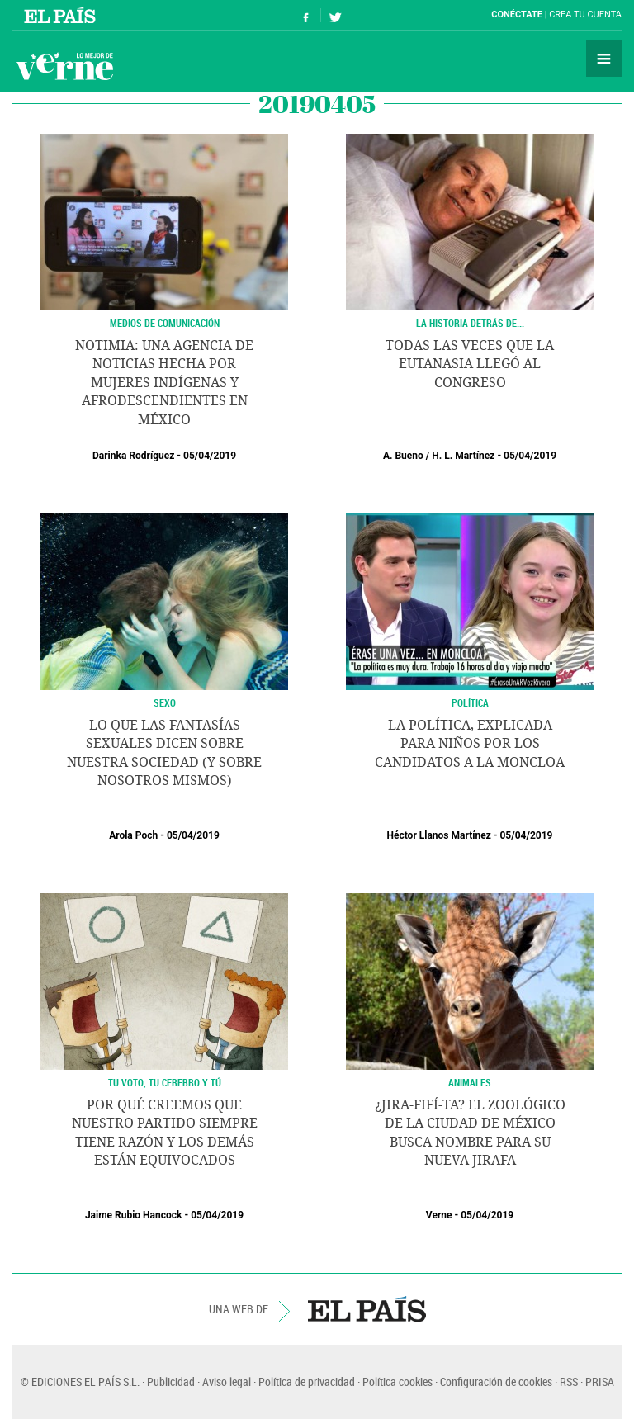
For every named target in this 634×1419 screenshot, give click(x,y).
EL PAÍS (367, 1309)
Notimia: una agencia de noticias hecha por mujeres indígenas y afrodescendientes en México (164, 383)
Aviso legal (226, 1381)
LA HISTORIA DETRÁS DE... (470, 322)
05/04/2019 (209, 455)
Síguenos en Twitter (335, 15)
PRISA (599, 1381)
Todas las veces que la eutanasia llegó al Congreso (470, 364)
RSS (569, 1381)
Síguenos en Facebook (306, 15)
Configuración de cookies (496, 1381)
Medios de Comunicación (165, 322)
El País (62, 15)
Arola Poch (133, 835)
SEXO (165, 702)
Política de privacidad (306, 1381)
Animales (469, 1082)
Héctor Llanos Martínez (439, 835)
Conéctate (516, 14)
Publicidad (171, 1381)
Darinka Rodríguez (133, 455)
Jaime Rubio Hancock (133, 1215)
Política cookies (397, 1381)
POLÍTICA (470, 702)
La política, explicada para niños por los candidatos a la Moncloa (470, 743)
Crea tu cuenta (585, 14)
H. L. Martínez (463, 455)
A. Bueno (403, 455)
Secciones (604, 58)
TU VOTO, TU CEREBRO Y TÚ (164, 1082)
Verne (64, 66)
